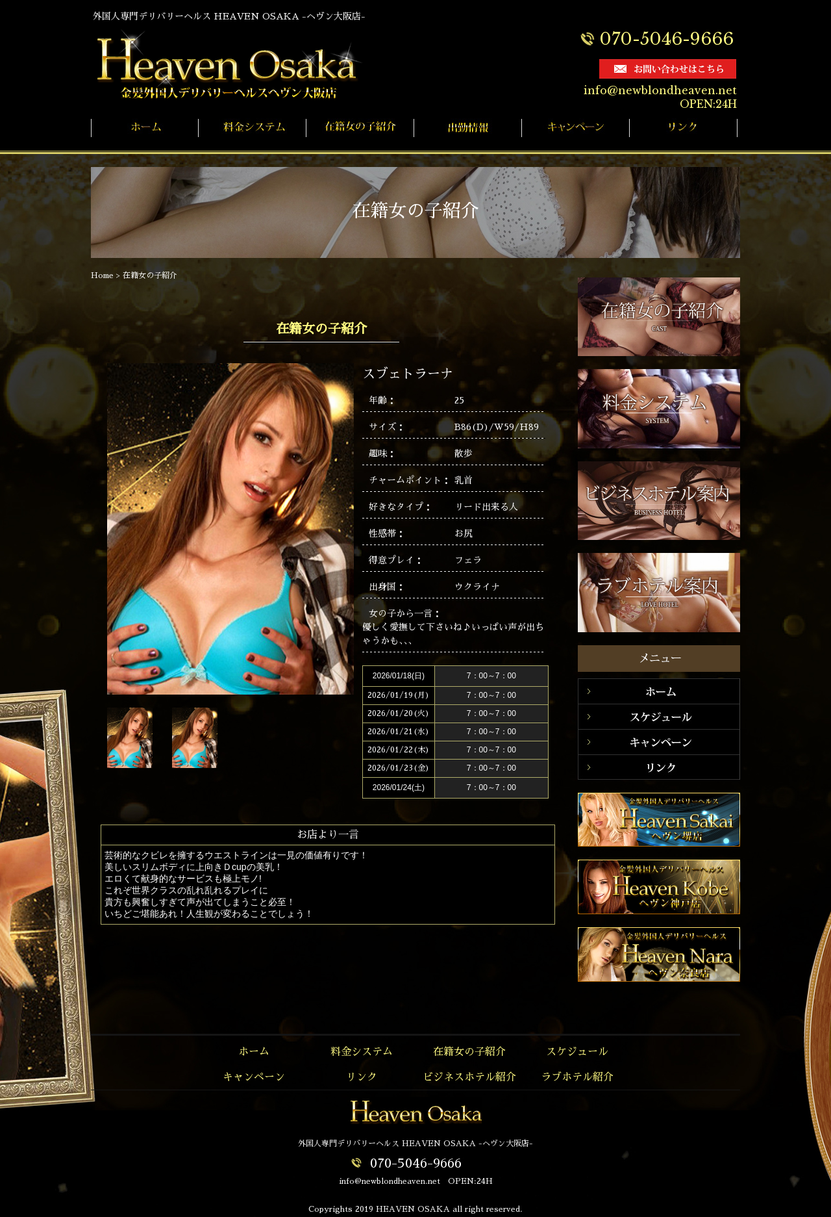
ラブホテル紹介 (577, 1077)
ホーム (253, 1052)
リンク (361, 1077)
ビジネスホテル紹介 (469, 1077)
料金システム (361, 1052)
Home (102, 275)
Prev (247, 740)
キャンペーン (254, 1077)
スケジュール (577, 1052)
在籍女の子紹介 (150, 275)
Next (284, 740)
